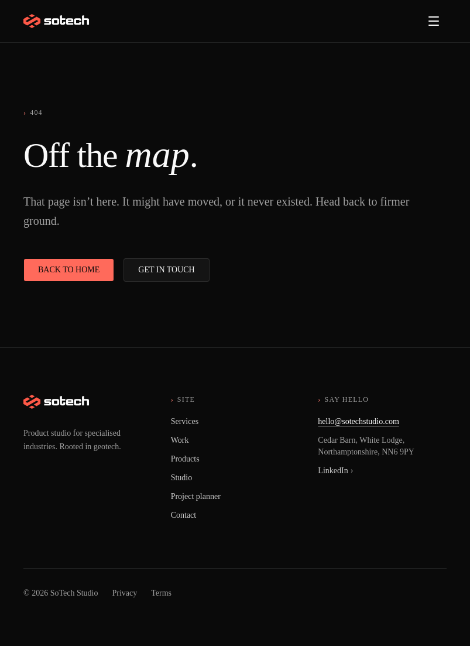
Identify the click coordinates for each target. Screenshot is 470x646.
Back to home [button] (69, 269)
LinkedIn (335, 470)
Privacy (125, 593)
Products (185, 458)
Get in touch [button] (166, 269)
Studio (182, 477)
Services (184, 421)
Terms (161, 593)
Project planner (196, 496)
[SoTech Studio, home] (56, 21)
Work (180, 440)
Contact (184, 515)
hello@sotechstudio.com (358, 421)
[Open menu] (434, 21)
